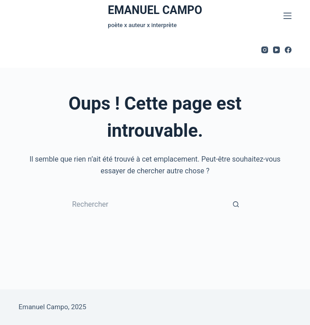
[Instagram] (264, 49)
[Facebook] (288, 49)
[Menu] (287, 16)
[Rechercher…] (146, 204)
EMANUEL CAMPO (155, 10)
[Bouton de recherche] (236, 204)
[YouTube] (276, 49)
